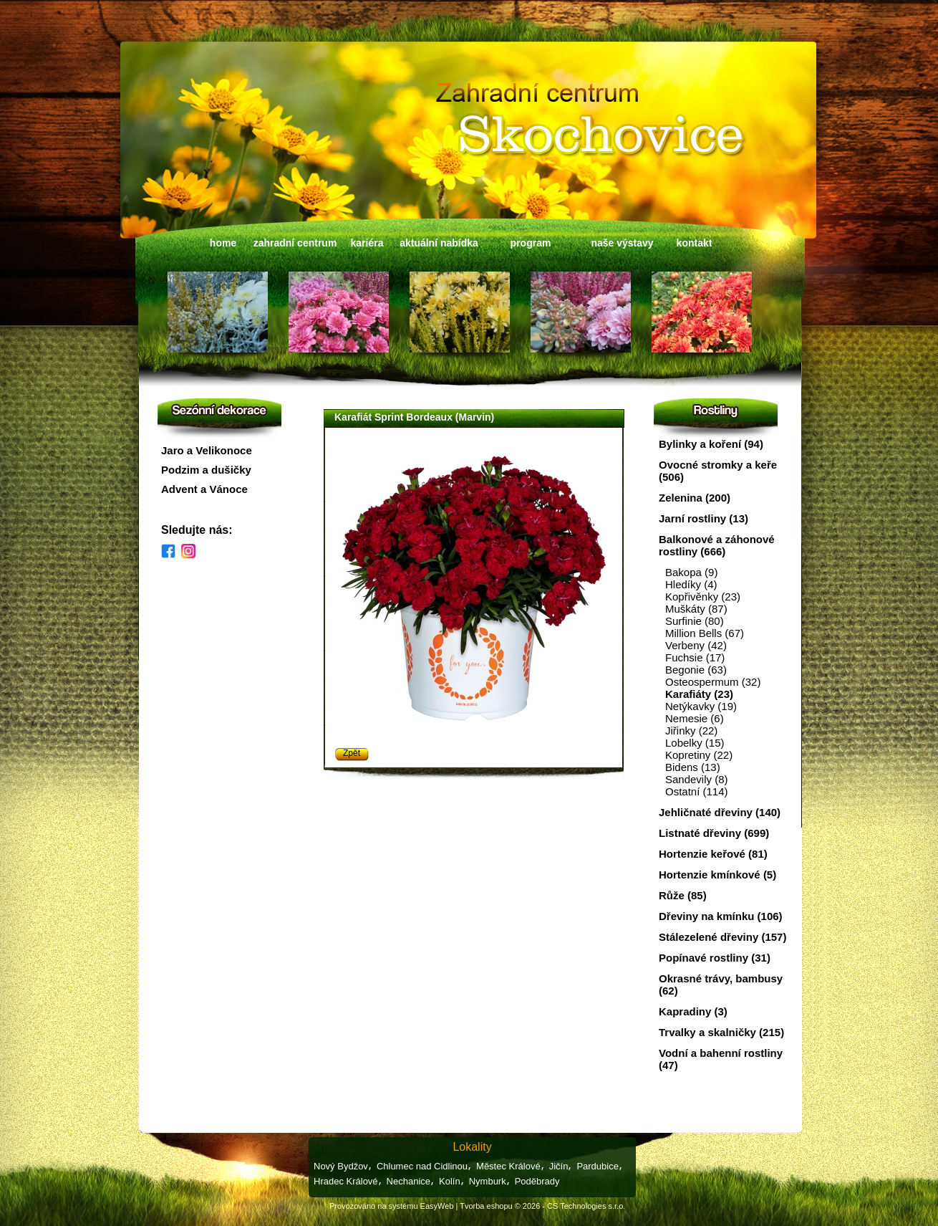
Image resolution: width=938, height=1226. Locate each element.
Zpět (351, 753)
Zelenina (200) (694, 498)
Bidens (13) (692, 767)
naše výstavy (622, 243)
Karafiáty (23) (699, 694)
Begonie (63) (696, 670)
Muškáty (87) (696, 609)
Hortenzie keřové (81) (713, 854)
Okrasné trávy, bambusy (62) (721, 984)
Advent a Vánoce (204, 489)
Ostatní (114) (696, 791)
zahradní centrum (295, 243)
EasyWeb (437, 1206)
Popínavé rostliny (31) (714, 958)
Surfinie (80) (694, 621)
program (531, 243)
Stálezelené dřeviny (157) (722, 937)
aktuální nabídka (439, 243)
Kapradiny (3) (693, 1011)
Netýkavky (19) (701, 706)
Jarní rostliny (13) (703, 518)
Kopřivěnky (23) (702, 596)
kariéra (367, 243)
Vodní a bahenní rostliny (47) (721, 1059)
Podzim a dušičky (206, 470)
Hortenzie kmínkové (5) (717, 874)
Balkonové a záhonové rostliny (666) (717, 545)
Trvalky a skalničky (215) (721, 1032)
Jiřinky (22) (691, 730)
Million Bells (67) (704, 633)
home (223, 243)
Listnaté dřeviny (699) (714, 833)
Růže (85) (683, 895)
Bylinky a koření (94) (711, 444)
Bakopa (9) (691, 572)
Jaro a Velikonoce (206, 450)
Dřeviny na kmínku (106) (721, 916)
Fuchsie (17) (695, 657)
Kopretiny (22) (698, 755)
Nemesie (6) (694, 718)
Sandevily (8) (696, 779)
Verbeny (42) (696, 645)
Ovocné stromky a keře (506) (718, 471)
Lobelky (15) (695, 743)
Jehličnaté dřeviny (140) (719, 812)
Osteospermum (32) (712, 682)
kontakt (694, 243)
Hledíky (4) (691, 584)
